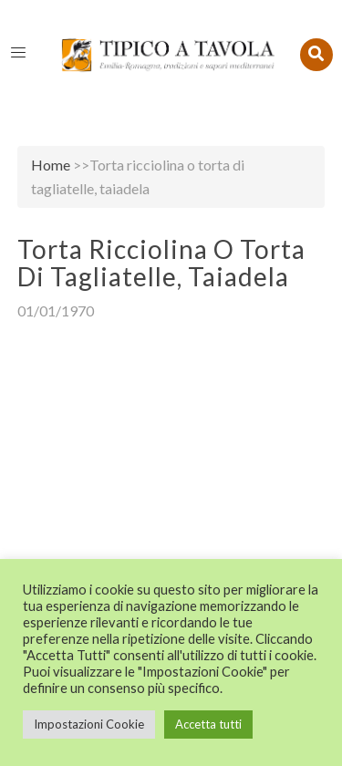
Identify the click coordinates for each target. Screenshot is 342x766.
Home (50, 164)
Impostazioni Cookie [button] (89, 724)
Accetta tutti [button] (208, 724)
